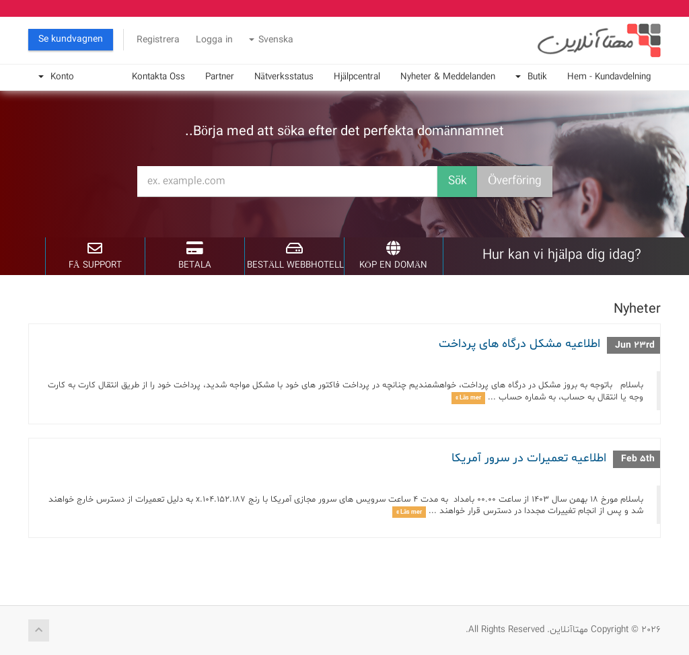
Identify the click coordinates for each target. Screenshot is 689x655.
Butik (531, 77)
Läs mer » (469, 397)
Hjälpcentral (357, 77)
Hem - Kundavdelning (609, 77)
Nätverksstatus (284, 77)
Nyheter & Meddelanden (447, 77)
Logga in (214, 40)
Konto (56, 77)
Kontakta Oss (158, 77)
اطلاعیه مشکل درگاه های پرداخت (519, 344)
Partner (219, 77)
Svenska (271, 40)
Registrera (158, 40)
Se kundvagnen (70, 39)
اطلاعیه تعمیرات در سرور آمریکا (528, 458)
